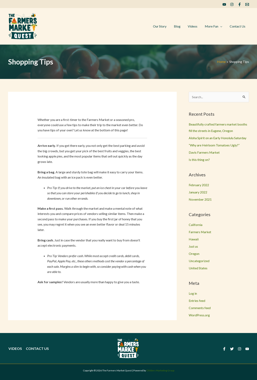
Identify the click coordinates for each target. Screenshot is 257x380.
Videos (14, 348)
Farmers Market (200, 232)
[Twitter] (232, 349)
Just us (193, 246)
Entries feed (197, 300)
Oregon (194, 253)
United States (198, 268)
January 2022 (198, 192)
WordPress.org (199, 315)
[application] (222, 26)
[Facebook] (239, 4)
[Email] (247, 4)
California (195, 225)
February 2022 (199, 185)
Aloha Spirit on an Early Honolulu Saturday (217, 138)
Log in (193, 293)
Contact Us (36, 348)
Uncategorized (199, 261)
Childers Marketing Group (160, 370)
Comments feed (200, 308)
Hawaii (194, 239)
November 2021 (200, 199)
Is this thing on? (199, 159)
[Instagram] (232, 4)
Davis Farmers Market (204, 152)
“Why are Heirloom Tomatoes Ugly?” (214, 145)
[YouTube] (224, 4)
